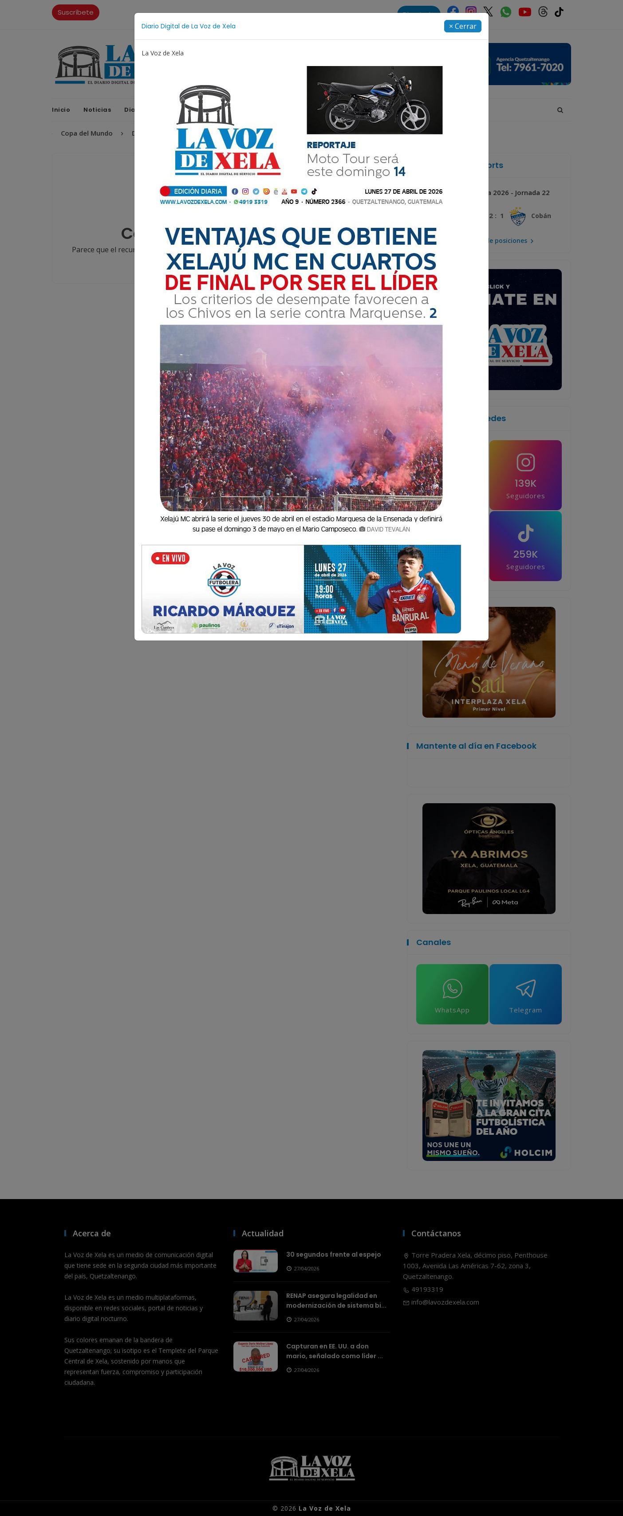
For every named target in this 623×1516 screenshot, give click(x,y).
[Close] (462, 26)
